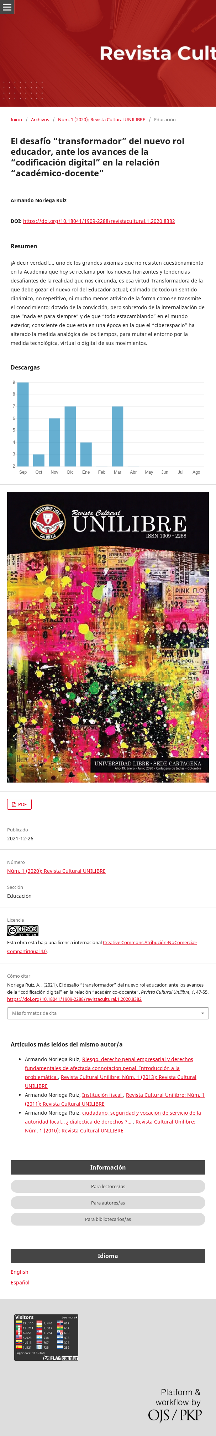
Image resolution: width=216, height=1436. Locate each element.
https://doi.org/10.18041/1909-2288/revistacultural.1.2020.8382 (99, 221)
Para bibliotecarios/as (108, 1219)
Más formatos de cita (34, 1013)
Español (20, 1282)
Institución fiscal (102, 1094)
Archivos (40, 119)
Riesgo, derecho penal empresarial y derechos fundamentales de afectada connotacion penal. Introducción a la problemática (109, 1068)
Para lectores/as (108, 1186)
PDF (22, 804)
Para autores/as (108, 1203)
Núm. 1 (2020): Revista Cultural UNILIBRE (101, 119)
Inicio (16, 119)
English (19, 1271)
